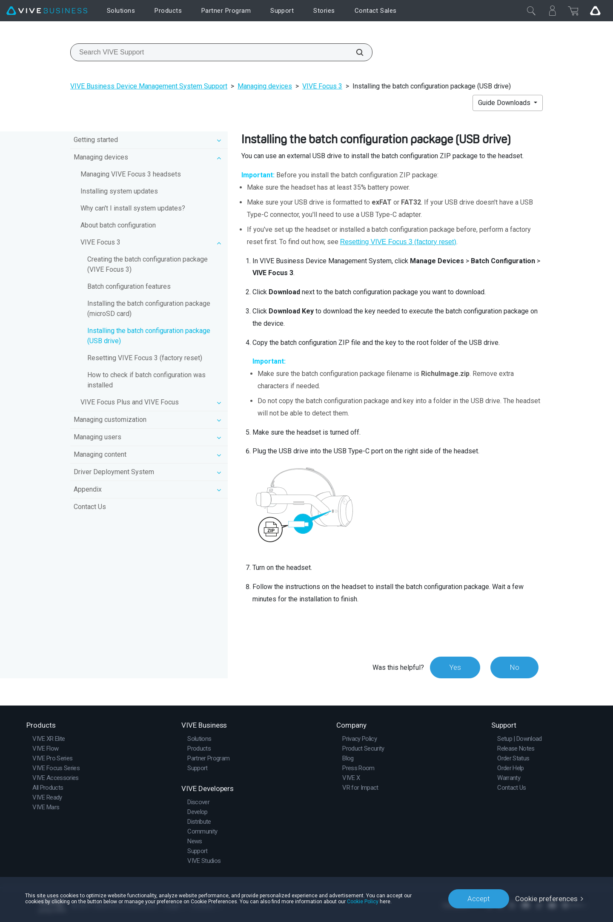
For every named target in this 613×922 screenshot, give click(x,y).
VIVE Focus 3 (322, 86)
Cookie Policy (362, 902)
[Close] (531, 10)
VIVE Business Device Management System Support (148, 86)
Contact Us (90, 507)
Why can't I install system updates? (132, 208)
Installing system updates (119, 191)
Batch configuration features (129, 286)
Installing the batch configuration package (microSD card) (148, 308)
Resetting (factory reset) (398, 241)
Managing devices (265, 86)
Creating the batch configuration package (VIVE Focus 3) (147, 264)
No (514, 667)
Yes (455, 667)
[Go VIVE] (595, 10)
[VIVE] (46, 10)
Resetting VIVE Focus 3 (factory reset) (144, 358)
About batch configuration (118, 225)
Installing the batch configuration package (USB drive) (148, 336)
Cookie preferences (546, 898)
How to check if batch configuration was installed (146, 380)
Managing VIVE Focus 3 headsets (130, 174)
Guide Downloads (505, 103)
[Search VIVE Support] (355, 52)
